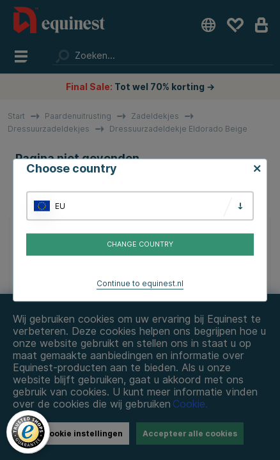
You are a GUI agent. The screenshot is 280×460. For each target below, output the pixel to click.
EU (60, 206)
